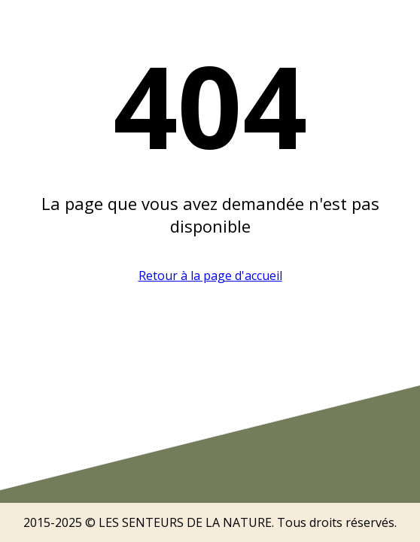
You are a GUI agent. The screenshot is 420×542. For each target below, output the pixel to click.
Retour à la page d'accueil (210, 275)
